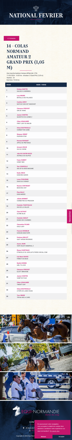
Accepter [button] (61, 436)
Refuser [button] (43, 436)
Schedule (11, 38)
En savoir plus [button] (54, 431)
